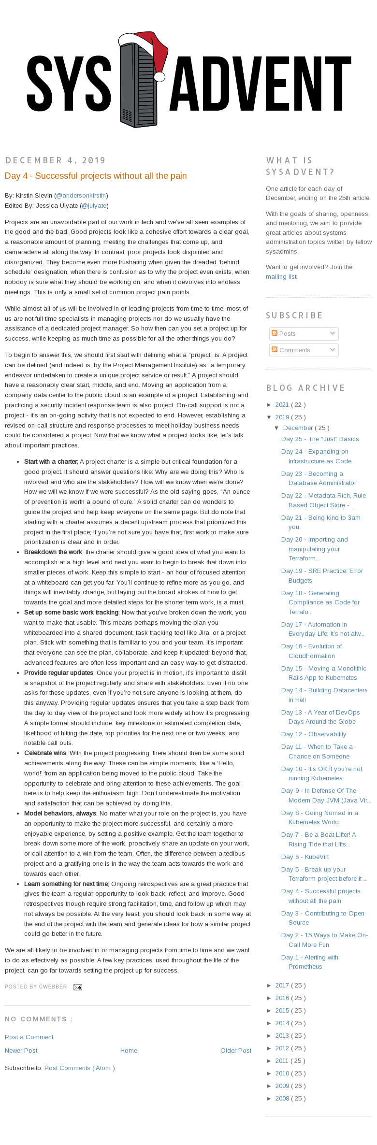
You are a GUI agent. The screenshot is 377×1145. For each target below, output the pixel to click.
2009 (283, 1085)
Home (128, 1050)
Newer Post (21, 1050)
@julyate (94, 205)
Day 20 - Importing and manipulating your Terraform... (314, 549)
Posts (284, 333)
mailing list (281, 276)
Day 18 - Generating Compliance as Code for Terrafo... (320, 602)
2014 (283, 1023)
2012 (283, 1048)
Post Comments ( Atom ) (79, 1068)
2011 (283, 1060)
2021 (283, 404)
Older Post (235, 1050)
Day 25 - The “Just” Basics (320, 439)
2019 (283, 417)
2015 (283, 1010)
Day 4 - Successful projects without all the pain (96, 176)
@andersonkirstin (81, 195)
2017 (283, 985)
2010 (283, 1073)
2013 (283, 1035)
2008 (283, 1098)
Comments (291, 350)
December (299, 427)
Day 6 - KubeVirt (305, 856)
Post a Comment (29, 1037)
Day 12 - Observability (314, 734)
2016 (283, 998)
